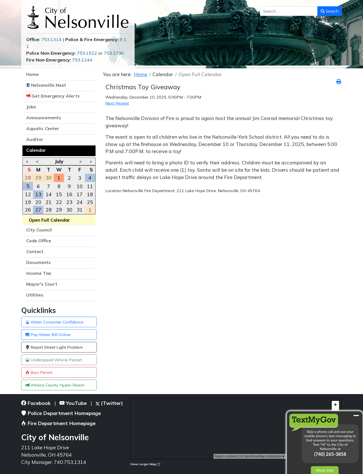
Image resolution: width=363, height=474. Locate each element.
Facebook (36, 403)
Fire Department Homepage (58, 423)
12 (28, 194)
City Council (39, 230)
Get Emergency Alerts (56, 96)
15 (59, 194)
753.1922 (87, 53)
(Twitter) (109, 403)
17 (80, 194)
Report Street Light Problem (54, 347)
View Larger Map (145, 464)
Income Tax (38, 273)
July (59, 161)
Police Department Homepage (61, 413)
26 (28, 210)
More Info (324, 470)
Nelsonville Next (48, 85)
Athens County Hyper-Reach (54, 385)
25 (90, 202)
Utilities (34, 295)
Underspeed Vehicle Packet (53, 359)
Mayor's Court (41, 284)
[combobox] (289, 11)
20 (38, 202)
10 (80, 186)
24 (80, 202)
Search (330, 11)
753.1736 (114, 53)
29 (59, 210)
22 (59, 202)
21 (49, 202)
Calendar (36, 150)
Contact (34, 251)
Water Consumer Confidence (54, 321)
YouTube (73, 403)
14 (49, 194)
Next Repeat (117, 103)
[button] (89, 118)
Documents (38, 262)
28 (49, 210)
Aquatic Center (42, 128)
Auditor (34, 139)
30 (69, 210)
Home (32, 74)
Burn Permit (38, 372)
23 (69, 202)
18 (90, 194)
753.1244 (82, 60)
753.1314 (51, 39)
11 (90, 186)
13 (38, 194)
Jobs (31, 107)
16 (69, 194)
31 (80, 210)
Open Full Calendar (49, 220)
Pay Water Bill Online (48, 334)
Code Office (38, 241)
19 (28, 202)
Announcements (43, 118)
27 (38, 210)
